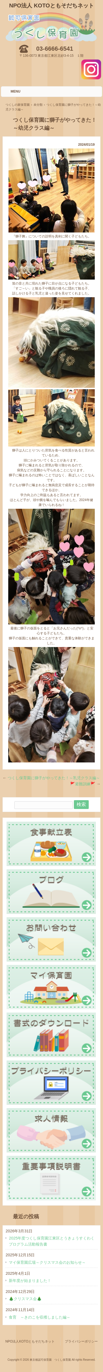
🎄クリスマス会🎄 (25, 1299)
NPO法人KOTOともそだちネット (30, 1341)
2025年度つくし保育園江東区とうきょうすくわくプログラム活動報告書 (51, 1241)
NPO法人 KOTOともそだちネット (51, 5)
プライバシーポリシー (81, 1341)
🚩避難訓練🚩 (85, 784)
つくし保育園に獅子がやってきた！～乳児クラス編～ (51, 778)
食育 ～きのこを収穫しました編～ (39, 1317)
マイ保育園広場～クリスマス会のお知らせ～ (47, 1262)
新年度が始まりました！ (30, 1280)
